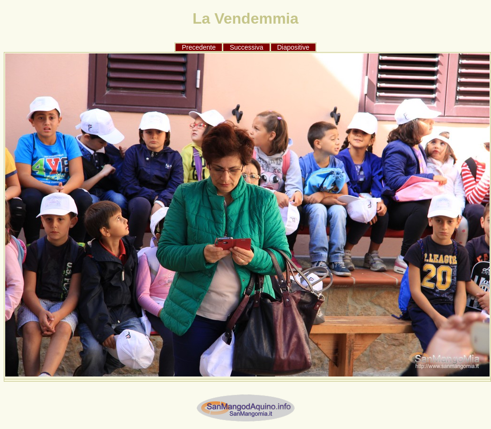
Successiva (246, 47)
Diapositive (293, 47)
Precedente (199, 47)
